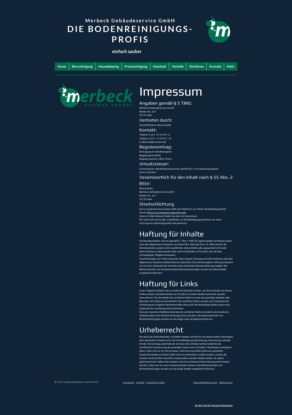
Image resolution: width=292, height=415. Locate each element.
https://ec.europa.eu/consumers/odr (166, 212)
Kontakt (140, 382)
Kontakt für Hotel (155, 382)
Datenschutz (226, 382)
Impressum (128, 382)
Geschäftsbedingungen (205, 382)
